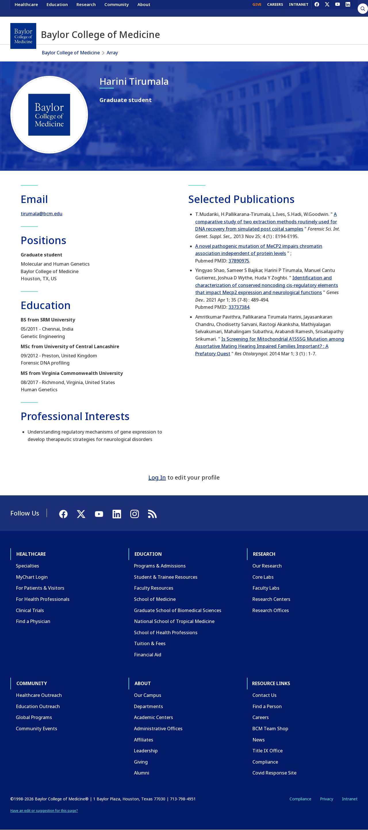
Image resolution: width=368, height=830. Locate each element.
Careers (260, 717)
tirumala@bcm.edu (41, 213)
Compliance (265, 762)
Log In (157, 477)
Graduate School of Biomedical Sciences (177, 610)
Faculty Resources (153, 588)
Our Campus (147, 695)
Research (86, 8)
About (143, 8)
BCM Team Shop (270, 728)
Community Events (36, 728)
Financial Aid (147, 654)
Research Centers (271, 599)
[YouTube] (337, 8)
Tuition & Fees (150, 643)
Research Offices (270, 610)
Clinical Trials (30, 610)
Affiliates (143, 740)
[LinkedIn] (348, 8)
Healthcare (26, 8)
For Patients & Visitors (40, 588)
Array (112, 52)
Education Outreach (38, 706)
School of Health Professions (166, 632)
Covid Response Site (274, 773)
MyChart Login (32, 577)
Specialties (27, 566)
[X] (327, 8)
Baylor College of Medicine (71, 52)
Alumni (141, 773)
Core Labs (263, 577)
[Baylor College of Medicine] (23, 36)
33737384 (239, 307)
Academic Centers (153, 717)
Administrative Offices (158, 728)
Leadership (146, 750)
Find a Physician (33, 621)
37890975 (239, 261)
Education (57, 8)
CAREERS (275, 8)
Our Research (267, 566)
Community (116, 8)
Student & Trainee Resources (166, 577)
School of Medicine (155, 599)
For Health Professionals (43, 599)
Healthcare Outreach (39, 695)
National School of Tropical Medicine (174, 621)
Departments (148, 706)
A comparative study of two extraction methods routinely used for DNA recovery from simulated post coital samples (266, 221)
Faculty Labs (265, 588)
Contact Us (264, 695)
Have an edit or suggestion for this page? (44, 810)
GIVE (256, 8)
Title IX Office (267, 750)
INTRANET (298, 8)
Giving (141, 762)
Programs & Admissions (160, 566)
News (258, 740)
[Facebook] (317, 8)
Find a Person (267, 706)
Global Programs (34, 717)
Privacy (326, 799)
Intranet (350, 799)
